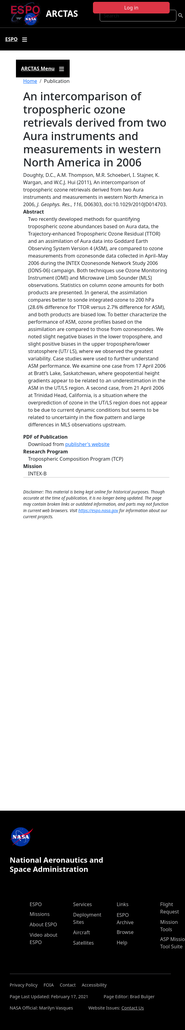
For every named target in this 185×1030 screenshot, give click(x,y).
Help (122, 942)
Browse (125, 932)
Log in (131, 7)
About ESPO (43, 924)
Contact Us (132, 1008)
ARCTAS (62, 13)
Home (30, 81)
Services (82, 904)
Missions (40, 914)
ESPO (36, 904)
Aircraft (81, 932)
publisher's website (87, 444)
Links (123, 904)
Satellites (83, 942)
